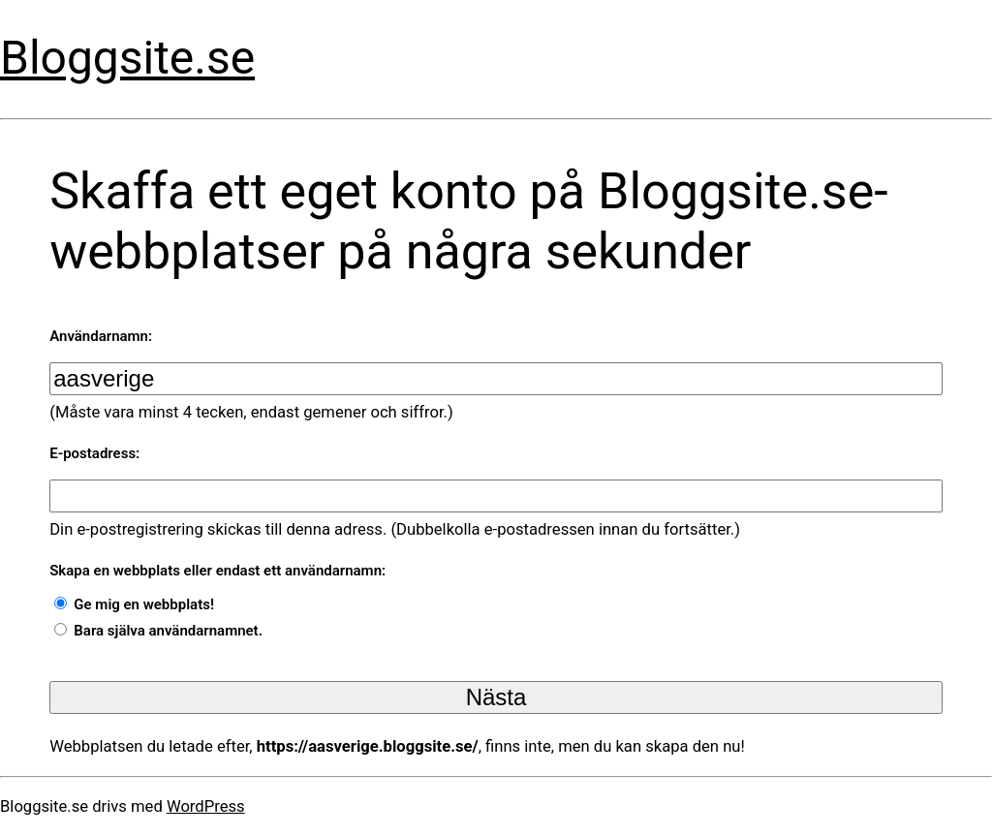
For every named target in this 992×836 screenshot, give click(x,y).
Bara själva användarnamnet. (168, 630)
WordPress (206, 806)
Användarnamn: (100, 336)
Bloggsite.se (127, 58)
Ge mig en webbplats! (144, 604)
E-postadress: (94, 453)
